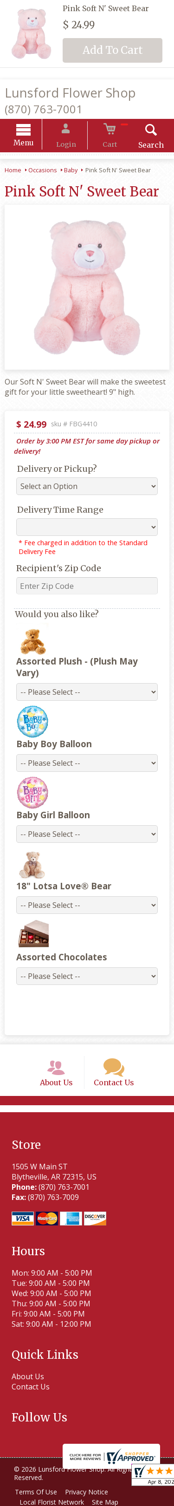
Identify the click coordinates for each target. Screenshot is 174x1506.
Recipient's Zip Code (54, 569)
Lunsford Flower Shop (70, 92)
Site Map (110, 1501)
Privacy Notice (91, 1490)
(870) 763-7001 (44, 109)
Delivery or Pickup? (52, 470)
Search (141, 146)
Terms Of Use (37, 1490)
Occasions (42, 171)
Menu (33, 144)
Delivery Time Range (56, 511)
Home (13, 171)
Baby (70, 171)
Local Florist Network (53, 1501)
